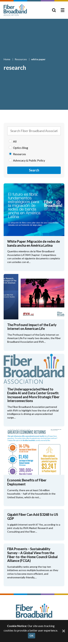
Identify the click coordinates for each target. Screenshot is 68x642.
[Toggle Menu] (62, 10)
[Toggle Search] (54, 10)
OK (32, 635)
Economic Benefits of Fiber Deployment (26, 482)
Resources (21, 59)
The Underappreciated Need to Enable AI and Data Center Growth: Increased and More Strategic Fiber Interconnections (33, 395)
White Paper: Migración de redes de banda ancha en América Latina (33, 243)
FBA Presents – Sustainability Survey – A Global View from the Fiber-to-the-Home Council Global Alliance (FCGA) (32, 555)
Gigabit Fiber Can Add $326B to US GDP (32, 516)
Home (7, 59)
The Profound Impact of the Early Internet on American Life (32, 327)
